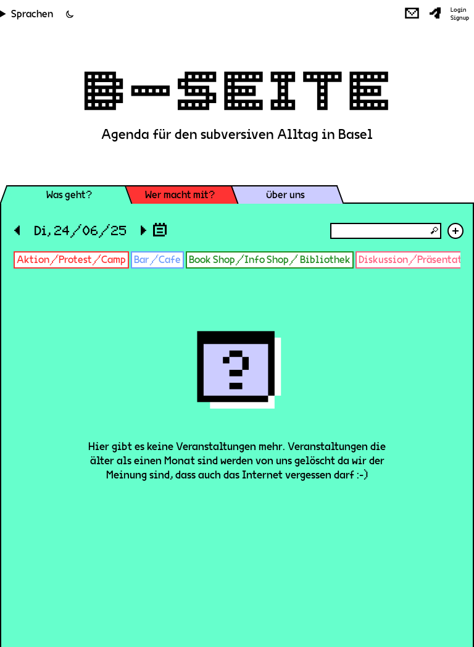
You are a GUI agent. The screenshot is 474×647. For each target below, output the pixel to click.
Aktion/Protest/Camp (71, 259)
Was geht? (69, 195)
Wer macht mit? (180, 195)
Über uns (285, 195)
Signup (460, 18)
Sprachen (32, 14)
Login (459, 10)
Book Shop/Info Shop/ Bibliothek (270, 259)
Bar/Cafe (157, 259)
